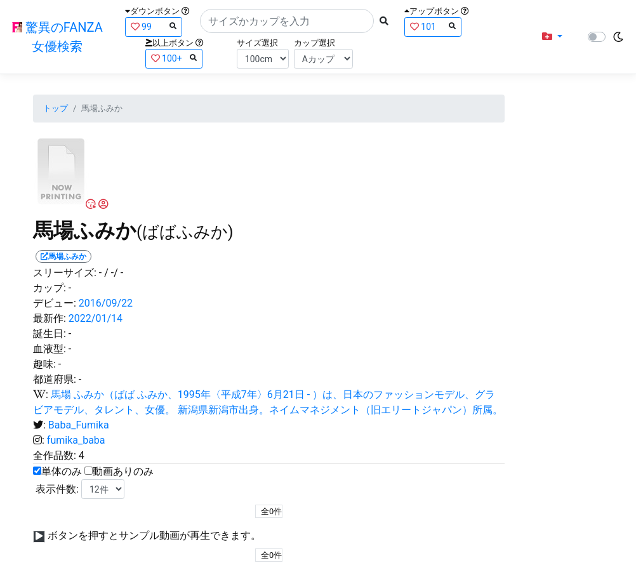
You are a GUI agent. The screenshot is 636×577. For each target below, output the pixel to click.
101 (433, 26)
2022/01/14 (96, 318)
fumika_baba (76, 440)
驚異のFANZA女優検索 (57, 37)
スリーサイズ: (64, 273)
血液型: (49, 349)
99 (153, 26)
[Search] (287, 21)
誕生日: (49, 334)
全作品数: (54, 455)
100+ (174, 58)
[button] (552, 37)
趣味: (44, 364)
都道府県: (54, 379)
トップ (55, 108)
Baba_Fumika (78, 425)
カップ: (49, 288)
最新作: (49, 318)
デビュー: (54, 303)
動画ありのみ (123, 471)
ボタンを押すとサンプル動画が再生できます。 (154, 535)
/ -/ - (113, 273)
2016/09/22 (106, 303)
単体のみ (61, 471)
